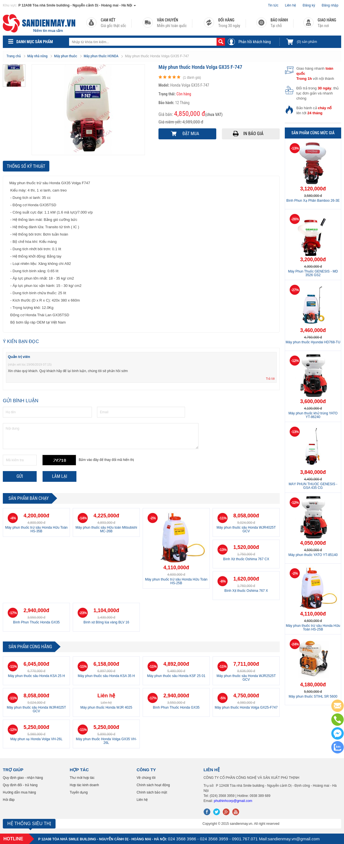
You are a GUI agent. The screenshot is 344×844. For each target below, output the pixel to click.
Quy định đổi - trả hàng (20, 785)
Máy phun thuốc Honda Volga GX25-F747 (246, 707)
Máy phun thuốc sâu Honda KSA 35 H (106, 676)
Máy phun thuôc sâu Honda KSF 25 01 (176, 676)
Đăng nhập (330, 5)
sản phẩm (307, 42)
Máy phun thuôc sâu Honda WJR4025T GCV (246, 529)
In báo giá (253, 133)
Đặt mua (190, 133)
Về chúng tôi (145, 778)
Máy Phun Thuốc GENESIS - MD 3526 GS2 (313, 273)
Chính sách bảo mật (151, 792)
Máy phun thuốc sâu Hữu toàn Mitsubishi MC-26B (106, 529)
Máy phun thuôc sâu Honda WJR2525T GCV (246, 678)
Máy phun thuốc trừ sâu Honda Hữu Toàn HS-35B (36, 529)
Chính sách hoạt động (153, 785)
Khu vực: (10, 5)
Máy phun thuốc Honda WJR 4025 (106, 707)
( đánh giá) (192, 78)
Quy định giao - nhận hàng (23, 778)
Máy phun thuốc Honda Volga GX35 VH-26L (106, 741)
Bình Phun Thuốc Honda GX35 (36, 622)
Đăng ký (309, 5)
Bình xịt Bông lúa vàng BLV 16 (106, 622)
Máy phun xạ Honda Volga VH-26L (36, 739)
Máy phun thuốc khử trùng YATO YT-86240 (313, 415)
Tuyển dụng (79, 792)
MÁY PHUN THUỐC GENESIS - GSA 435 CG (313, 486)
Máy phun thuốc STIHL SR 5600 (313, 696)
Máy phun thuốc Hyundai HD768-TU (313, 342)
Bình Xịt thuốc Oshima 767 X (246, 591)
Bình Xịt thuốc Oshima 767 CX (246, 559)
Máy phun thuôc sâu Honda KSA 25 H (36, 676)
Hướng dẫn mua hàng (19, 792)
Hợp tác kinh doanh (84, 785)
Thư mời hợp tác (82, 778)
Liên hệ (290, 5)
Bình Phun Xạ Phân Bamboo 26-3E (312, 201)
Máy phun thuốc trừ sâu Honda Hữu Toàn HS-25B (176, 581)
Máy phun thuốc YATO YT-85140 (313, 555)
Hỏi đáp (9, 800)
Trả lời (270, 378)
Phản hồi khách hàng (255, 41)
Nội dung (101, 436)
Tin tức (273, 5)
